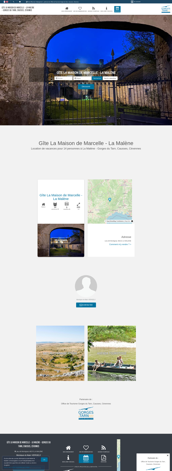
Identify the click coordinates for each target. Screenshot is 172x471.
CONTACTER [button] (86, 305)
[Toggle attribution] (132, 221)
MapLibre (127, 221)
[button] (110, 78)
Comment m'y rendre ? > (120, 244)
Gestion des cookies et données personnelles (17, 467)
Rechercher (97, 78)
